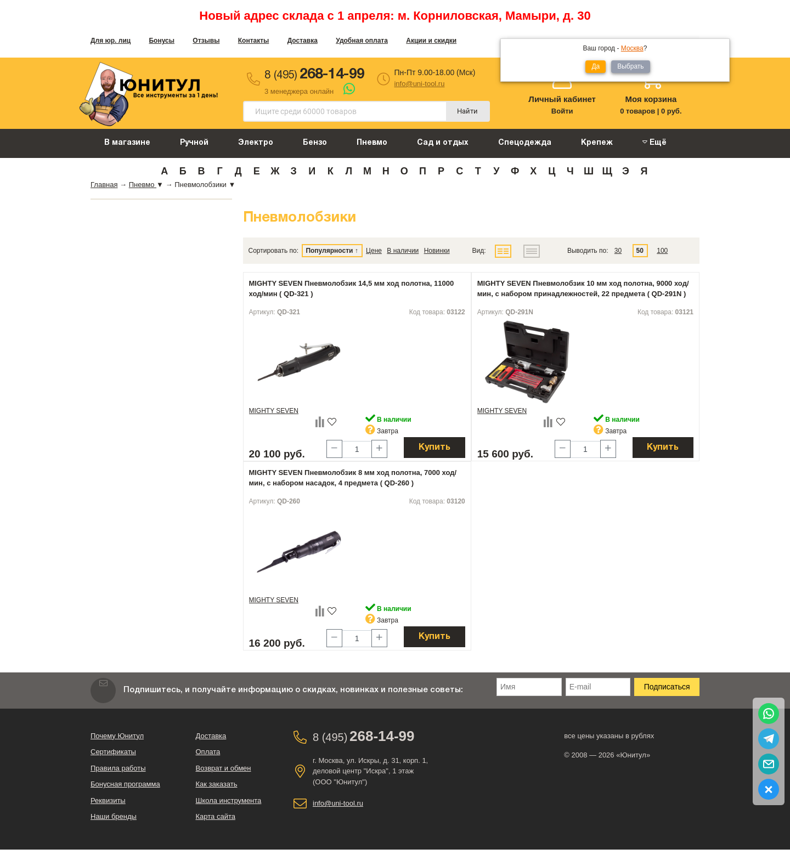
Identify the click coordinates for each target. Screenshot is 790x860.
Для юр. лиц (111, 40)
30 (618, 250)
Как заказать (217, 784)
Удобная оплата (362, 40)
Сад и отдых (443, 142)
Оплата (208, 752)
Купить (434, 447)
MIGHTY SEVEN (273, 411)
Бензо (315, 142)
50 (640, 250)
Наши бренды (114, 816)
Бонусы (161, 40)
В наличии (403, 250)
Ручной (194, 142)
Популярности (329, 250)
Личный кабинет (562, 99)
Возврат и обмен (223, 768)
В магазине (127, 142)
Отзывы (206, 40)
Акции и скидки (431, 40)
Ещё (654, 142)
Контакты (253, 40)
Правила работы (118, 768)
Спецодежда (524, 142)
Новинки (437, 250)
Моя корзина (650, 99)
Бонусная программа (125, 784)
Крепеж (597, 142)
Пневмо (372, 142)
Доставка (302, 40)
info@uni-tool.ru (419, 84)
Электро (255, 142)
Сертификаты (113, 752)
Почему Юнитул (117, 736)
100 (662, 250)
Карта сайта (215, 816)
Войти (562, 111)
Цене (374, 250)
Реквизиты (108, 800)
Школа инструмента (229, 800)
